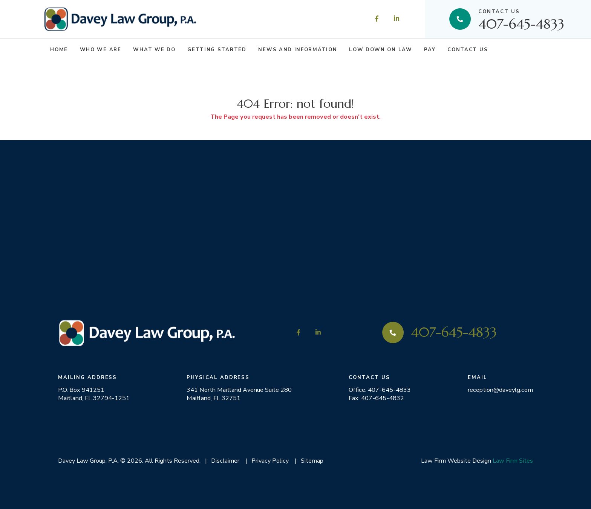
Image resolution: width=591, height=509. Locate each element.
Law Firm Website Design (456, 460)
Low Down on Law (380, 49)
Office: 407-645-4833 (380, 390)
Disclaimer (225, 460)
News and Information (297, 49)
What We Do (154, 49)
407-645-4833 (521, 19)
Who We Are (100, 49)
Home (59, 49)
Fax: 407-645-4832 (376, 398)
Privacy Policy (270, 460)
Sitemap (312, 460)
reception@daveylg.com (500, 390)
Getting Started (216, 49)
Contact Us (467, 49)
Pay (429, 49)
